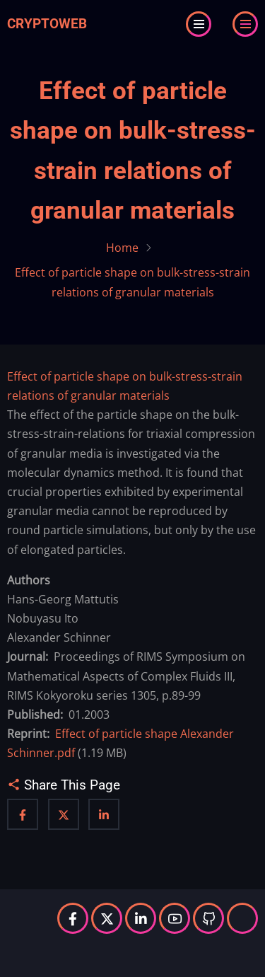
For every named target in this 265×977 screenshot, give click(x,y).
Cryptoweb (47, 24)
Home (122, 247)
